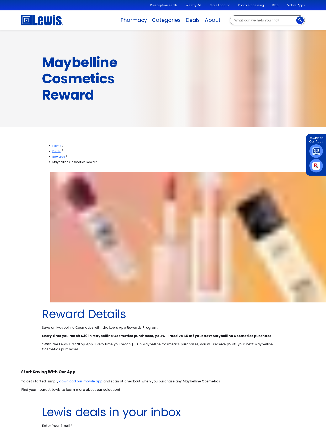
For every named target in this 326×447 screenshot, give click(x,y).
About (213, 20)
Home (56, 146)
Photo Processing (251, 5)
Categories (166, 20)
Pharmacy (134, 20)
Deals (193, 20)
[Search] (300, 20)
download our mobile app (80, 381)
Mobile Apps (296, 5)
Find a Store (41, 400)
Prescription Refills (164, 5)
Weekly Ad (193, 5)
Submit (55, 442)
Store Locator (220, 5)
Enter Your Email (57, 425)
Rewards (58, 157)
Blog (275, 5)
